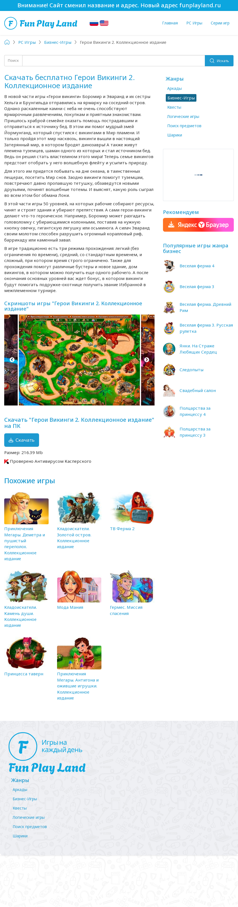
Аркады (174, 88)
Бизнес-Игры (25, 798)
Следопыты (191, 369)
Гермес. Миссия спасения (126, 610)
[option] (79, 360)
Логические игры (183, 116)
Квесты (174, 107)
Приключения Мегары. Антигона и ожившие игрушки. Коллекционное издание (78, 686)
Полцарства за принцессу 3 (195, 431)
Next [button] (147, 360)
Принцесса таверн (23, 673)
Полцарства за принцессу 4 (195, 411)
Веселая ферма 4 (197, 265)
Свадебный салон (198, 390)
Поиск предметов (184, 125)
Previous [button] (12, 360)
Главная (170, 23)
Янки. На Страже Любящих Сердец (198, 348)
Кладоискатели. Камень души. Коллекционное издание (20, 616)
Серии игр (220, 23)
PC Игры (194, 23)
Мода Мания (70, 607)
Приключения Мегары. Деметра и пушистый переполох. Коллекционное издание (24, 543)
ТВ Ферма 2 (122, 528)
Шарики (174, 135)
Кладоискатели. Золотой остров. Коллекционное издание (74, 537)
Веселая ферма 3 (197, 286)
